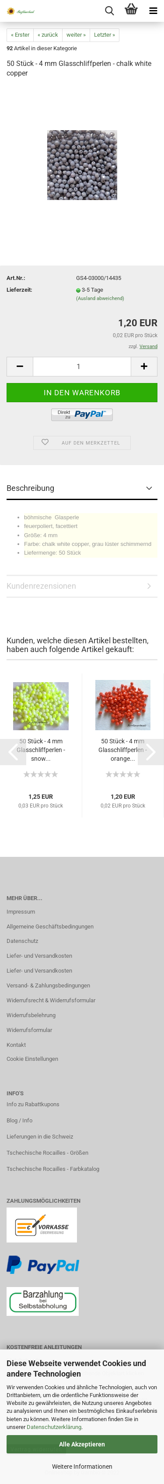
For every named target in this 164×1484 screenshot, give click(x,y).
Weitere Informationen (82, 1466)
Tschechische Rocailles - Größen (47, 1152)
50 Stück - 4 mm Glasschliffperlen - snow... (41, 750)
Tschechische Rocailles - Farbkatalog (53, 1169)
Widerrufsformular (29, 1030)
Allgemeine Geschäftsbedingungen (50, 926)
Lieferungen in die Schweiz (40, 1136)
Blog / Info (19, 1120)
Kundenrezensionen (41, 585)
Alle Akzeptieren (82, 1444)
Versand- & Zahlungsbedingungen (48, 985)
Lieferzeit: (19, 289)
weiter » (76, 34)
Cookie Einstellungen (32, 1059)
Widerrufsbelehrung (31, 1015)
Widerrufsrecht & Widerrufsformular (51, 1000)
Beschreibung (30, 488)
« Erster (20, 34)
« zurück (48, 34)
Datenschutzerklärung (54, 1427)
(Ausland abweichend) (100, 298)
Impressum (21, 911)
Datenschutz (22, 941)
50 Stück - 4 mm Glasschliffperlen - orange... (122, 750)
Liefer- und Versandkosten (39, 956)
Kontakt (16, 1045)
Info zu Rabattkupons (33, 1104)
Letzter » (104, 34)
